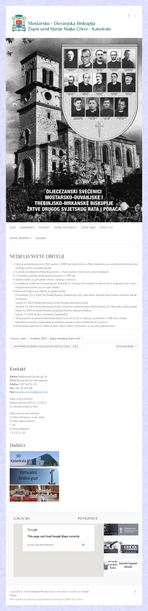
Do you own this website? (41, 545)
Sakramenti (27, 227)
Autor (24, 338)
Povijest (44, 227)
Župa (13, 227)
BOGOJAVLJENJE (126, 346)
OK (83, 544)
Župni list (106, 227)
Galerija (40, 238)
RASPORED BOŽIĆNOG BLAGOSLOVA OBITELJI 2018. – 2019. (44, 346)
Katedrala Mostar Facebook (129, 16)
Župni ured (88, 227)
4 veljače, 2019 (38, 338)
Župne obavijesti (21, 238)
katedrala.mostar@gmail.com (31, 392)
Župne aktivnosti (65, 227)
